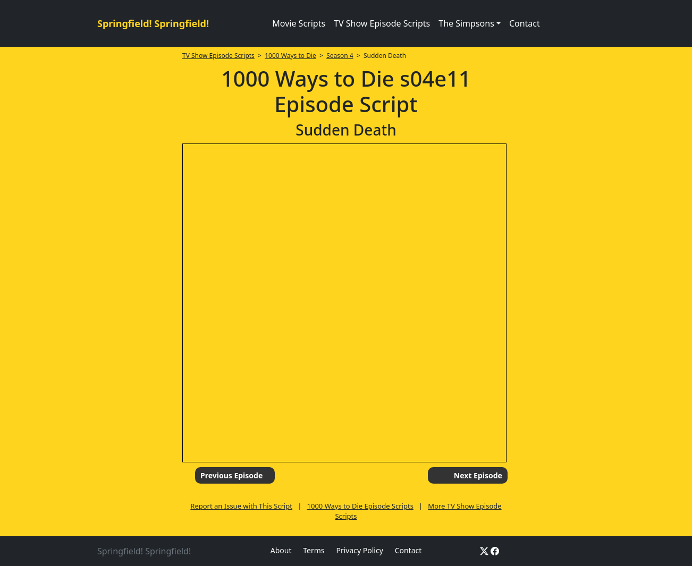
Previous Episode (231, 475)
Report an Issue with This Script (241, 506)
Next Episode (478, 475)
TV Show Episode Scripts (382, 23)
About (281, 550)
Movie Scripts (298, 23)
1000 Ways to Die (290, 55)
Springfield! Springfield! (153, 23)
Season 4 (339, 55)
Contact (524, 23)
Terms (313, 550)
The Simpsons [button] (466, 23)
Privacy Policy (359, 550)
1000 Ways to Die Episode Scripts (360, 506)
